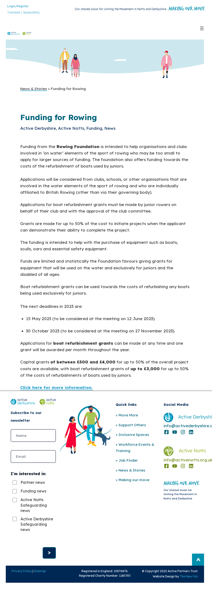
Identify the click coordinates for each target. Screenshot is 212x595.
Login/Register (18, 7)
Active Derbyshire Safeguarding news (33, 531)
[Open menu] (202, 29)
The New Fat (191, 588)
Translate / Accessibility (23, 13)
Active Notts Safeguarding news (33, 510)
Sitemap (37, 583)
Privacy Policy (19, 583)
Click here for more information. (56, 389)
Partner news (32, 487)
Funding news (33, 495)
